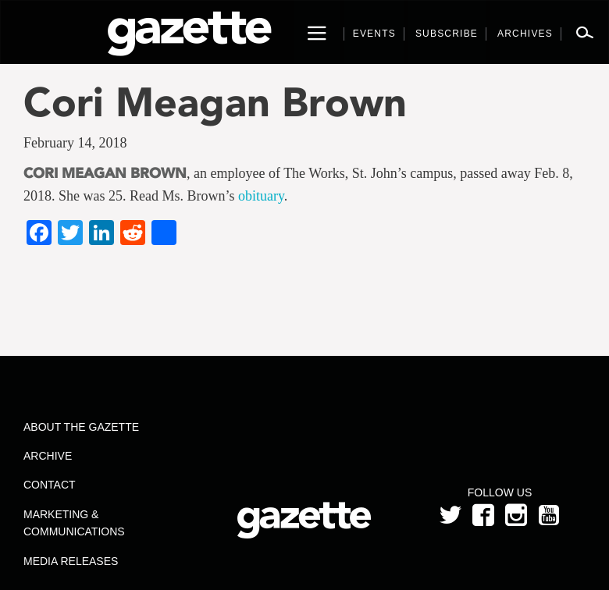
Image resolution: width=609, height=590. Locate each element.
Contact (49, 484)
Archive (47, 456)
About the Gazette (81, 427)
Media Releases (70, 561)
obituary (261, 196)
